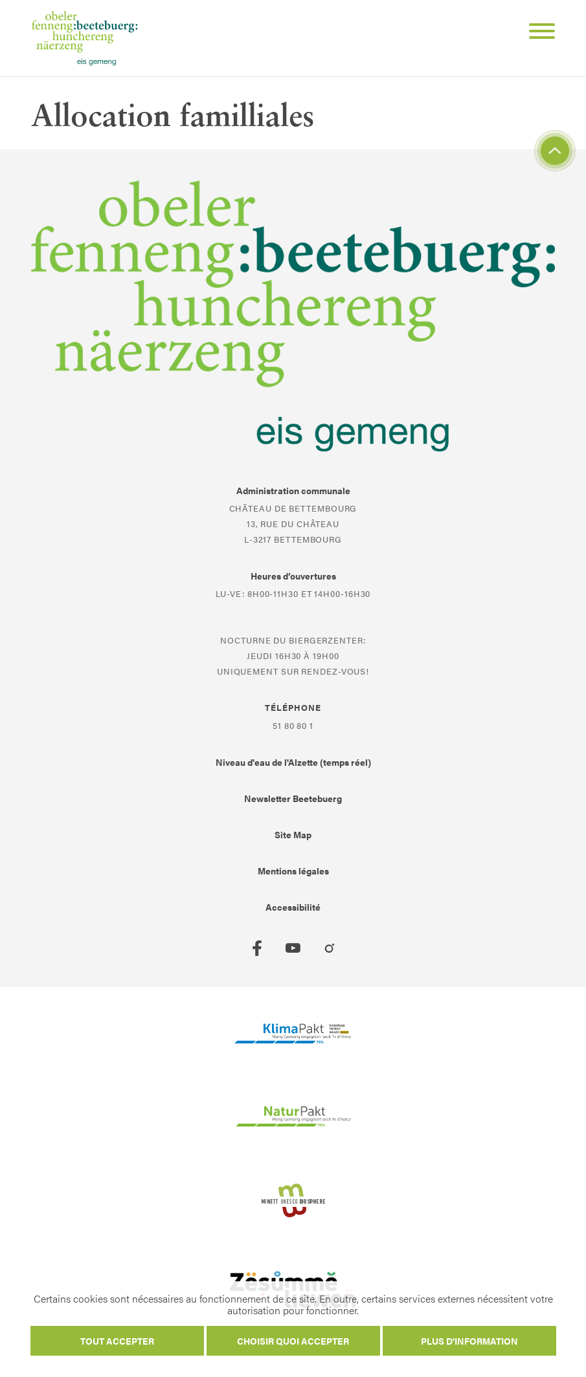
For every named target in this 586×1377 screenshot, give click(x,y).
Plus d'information (469, 1340)
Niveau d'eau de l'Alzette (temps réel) (293, 761)
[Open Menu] (537, 33)
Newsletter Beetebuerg (293, 798)
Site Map (293, 834)
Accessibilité (293, 906)
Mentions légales (293, 870)
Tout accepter (117, 1340)
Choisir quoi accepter (293, 1340)
